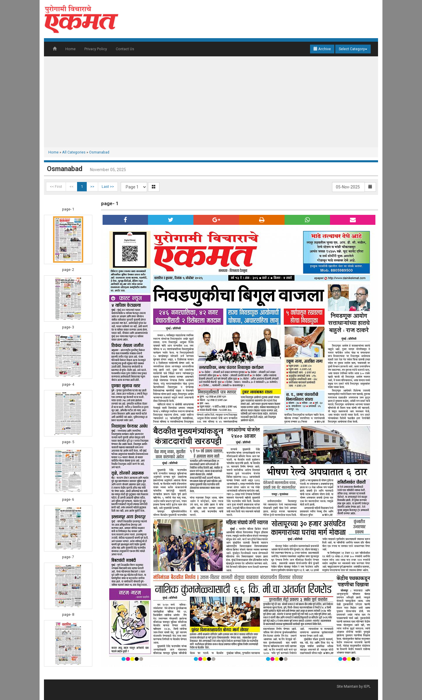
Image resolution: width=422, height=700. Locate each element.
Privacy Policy (95, 49)
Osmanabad (99, 152)
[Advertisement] (211, 102)
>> (92, 186)
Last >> (108, 186)
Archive (322, 49)
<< (71, 186)
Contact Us (125, 49)
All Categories (74, 152)
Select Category (353, 49)
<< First (56, 186)
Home (70, 49)
